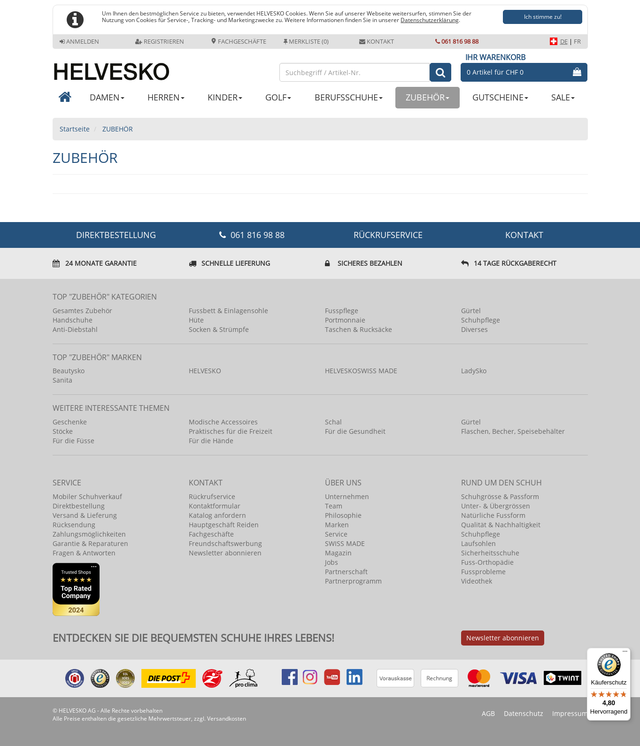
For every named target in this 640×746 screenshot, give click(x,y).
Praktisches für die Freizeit (230, 431)
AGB (488, 713)
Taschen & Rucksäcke (358, 329)
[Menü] (625, 653)
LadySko (473, 370)
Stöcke (63, 431)
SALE (563, 97)
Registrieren (159, 41)
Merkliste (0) (306, 41)
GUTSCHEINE (500, 97)
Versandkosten (226, 719)
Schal (333, 421)
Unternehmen (347, 496)
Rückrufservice (388, 234)
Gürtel (471, 310)
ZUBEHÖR (427, 97)
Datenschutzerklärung (430, 19)
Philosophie (343, 515)
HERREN (166, 97)
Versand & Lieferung (85, 515)
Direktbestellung (79, 505)
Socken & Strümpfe (219, 329)
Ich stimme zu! (543, 17)
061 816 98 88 (456, 41)
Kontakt (376, 41)
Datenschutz (523, 713)
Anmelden (79, 41)
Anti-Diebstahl (75, 329)
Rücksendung (74, 524)
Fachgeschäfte (238, 41)
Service (336, 534)
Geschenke (70, 421)
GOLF (278, 97)
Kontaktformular (214, 505)
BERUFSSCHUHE (349, 97)
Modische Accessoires (223, 421)
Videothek (476, 581)
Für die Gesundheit (355, 431)
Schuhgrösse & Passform (500, 496)
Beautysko (69, 370)
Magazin (338, 552)
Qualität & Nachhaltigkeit (500, 524)
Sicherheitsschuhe (490, 552)
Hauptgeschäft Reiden (224, 524)
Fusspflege (341, 310)
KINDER (225, 97)
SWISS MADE (345, 543)
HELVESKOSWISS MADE (361, 370)
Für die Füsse (73, 440)
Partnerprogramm (353, 581)
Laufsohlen (478, 543)
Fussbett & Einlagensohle (228, 310)
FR (577, 41)
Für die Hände (211, 440)
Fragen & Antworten (84, 552)
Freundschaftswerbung (225, 543)
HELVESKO (205, 370)
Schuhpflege (480, 319)
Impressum (570, 713)
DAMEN (107, 97)
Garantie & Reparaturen (90, 543)
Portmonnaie (345, 319)
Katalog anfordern (217, 515)
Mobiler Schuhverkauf (87, 496)
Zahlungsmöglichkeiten (89, 534)
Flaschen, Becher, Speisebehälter (513, 431)
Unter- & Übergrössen (495, 505)
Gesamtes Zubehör (82, 310)
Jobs (331, 562)
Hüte (196, 319)
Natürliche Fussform (493, 515)
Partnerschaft (346, 571)
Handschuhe (73, 319)
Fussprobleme (483, 571)
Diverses (474, 329)
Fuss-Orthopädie (487, 562)
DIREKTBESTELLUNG (116, 234)
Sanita (62, 380)
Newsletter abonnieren (225, 552)
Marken (337, 524)
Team (333, 505)
